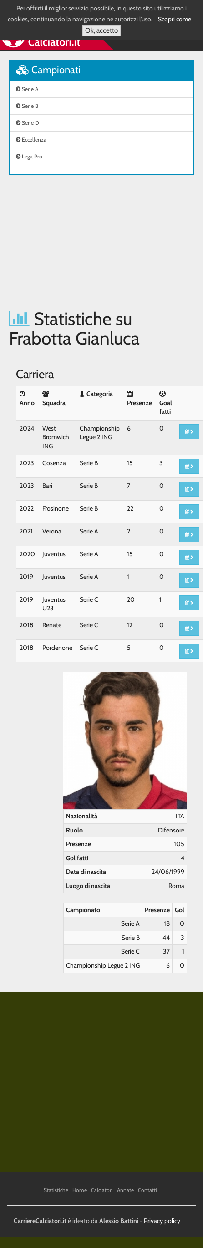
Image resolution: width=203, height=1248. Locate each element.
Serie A (27, 89)
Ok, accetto (101, 30)
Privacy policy (162, 1221)
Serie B (27, 105)
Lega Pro (29, 156)
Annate (125, 1190)
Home (79, 1190)
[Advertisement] (85, 241)
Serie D (27, 122)
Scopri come (174, 19)
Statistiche (56, 1190)
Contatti (147, 1190)
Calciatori (102, 1190)
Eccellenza (31, 139)
